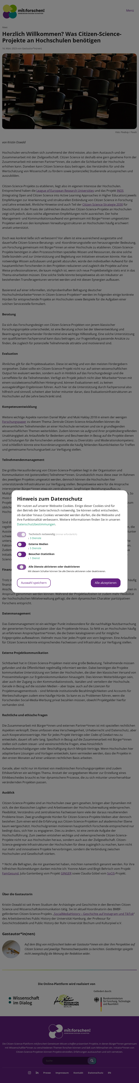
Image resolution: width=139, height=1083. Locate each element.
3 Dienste (34, 538)
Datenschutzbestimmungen (36, 524)
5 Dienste (34, 548)
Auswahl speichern (34, 583)
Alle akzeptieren (106, 583)
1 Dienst (34, 558)
